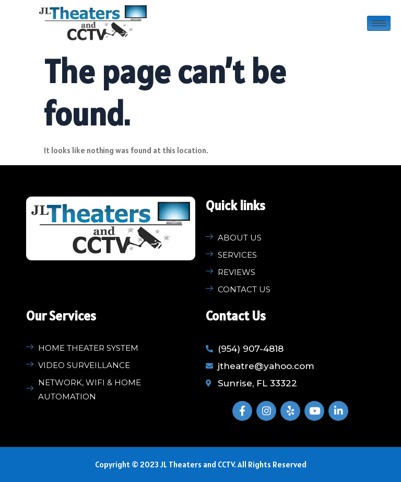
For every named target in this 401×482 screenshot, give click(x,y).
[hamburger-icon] (379, 23)
